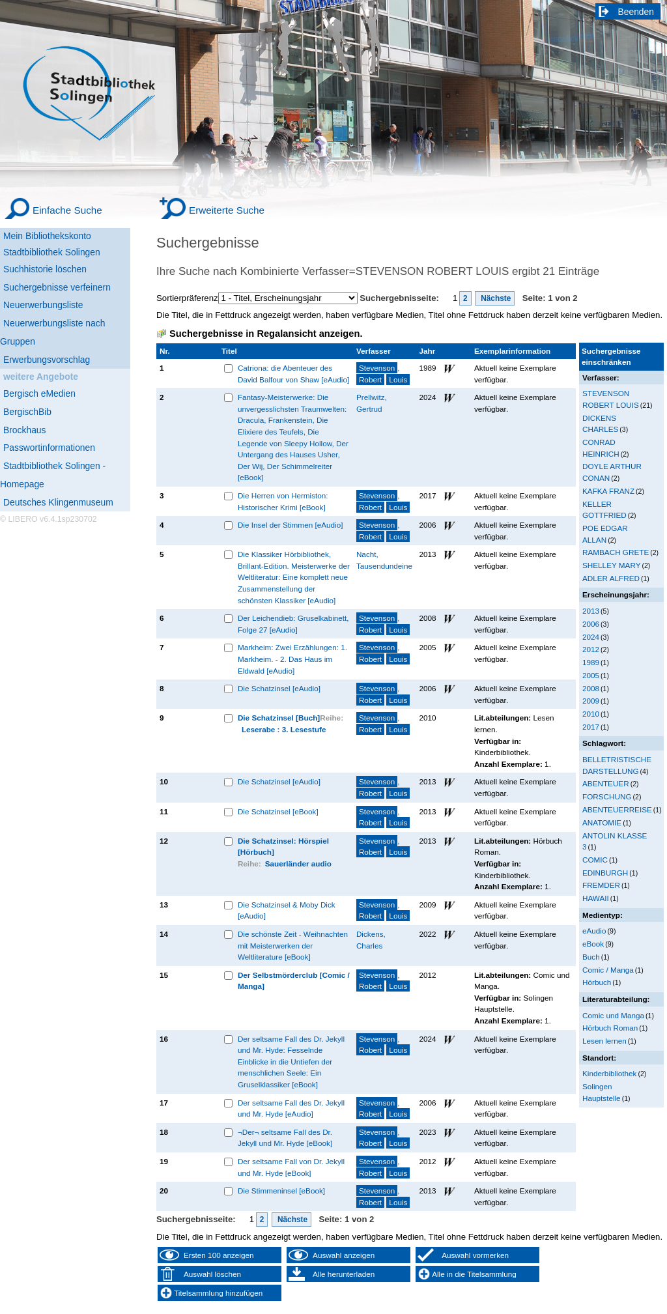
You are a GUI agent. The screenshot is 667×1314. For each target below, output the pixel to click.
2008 (590, 688)
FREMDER (601, 885)
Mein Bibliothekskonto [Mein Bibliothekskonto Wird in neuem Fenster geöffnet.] (47, 236)
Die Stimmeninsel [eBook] (281, 1190)
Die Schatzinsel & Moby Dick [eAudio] (286, 910)
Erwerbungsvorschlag (46, 359)
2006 (590, 624)
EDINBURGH (605, 872)
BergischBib (27, 412)
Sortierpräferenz (187, 298)
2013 (590, 611)
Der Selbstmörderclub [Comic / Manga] (294, 981)
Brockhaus (24, 430)
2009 (590, 700)
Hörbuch (596, 982)
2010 (590, 713)
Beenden (636, 12)
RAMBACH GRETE (615, 552)
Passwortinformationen (49, 447)
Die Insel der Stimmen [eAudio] (290, 525)
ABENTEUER (605, 783)
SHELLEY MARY (611, 565)
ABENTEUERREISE (617, 809)
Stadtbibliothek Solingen (51, 252)
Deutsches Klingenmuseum (58, 502)
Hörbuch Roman (610, 1027)
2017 (590, 726)
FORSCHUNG (607, 796)
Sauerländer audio (298, 863)
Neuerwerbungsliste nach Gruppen (52, 332)
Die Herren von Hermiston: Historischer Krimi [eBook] (283, 501)
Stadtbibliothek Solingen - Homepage (53, 475)
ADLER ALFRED (611, 578)
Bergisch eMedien (39, 393)
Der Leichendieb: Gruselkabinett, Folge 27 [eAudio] (293, 624)
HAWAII (595, 898)
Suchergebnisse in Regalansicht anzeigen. (265, 333)
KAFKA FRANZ (608, 491)
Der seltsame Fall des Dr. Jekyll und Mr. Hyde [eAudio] (291, 1108)
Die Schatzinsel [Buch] (279, 717)
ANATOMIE (601, 822)
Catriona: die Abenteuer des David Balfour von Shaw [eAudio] (293, 374)
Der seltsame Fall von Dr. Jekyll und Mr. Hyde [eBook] (291, 1167)
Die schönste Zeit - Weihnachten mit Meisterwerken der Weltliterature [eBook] (293, 945)
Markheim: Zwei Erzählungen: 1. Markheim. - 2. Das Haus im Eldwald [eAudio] (292, 658)
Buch (591, 956)
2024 (590, 637)
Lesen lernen (604, 1040)
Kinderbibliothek (609, 1073)
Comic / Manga (608, 969)
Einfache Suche (67, 210)
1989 (590, 662)
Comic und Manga (613, 1015)
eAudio (594, 930)
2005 (590, 675)
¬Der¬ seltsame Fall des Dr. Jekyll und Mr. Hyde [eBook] (285, 1138)
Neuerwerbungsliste (43, 305)
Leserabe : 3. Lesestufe (284, 729)
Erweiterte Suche (226, 210)
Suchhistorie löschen (45, 269)
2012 (590, 649)
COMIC (595, 859)
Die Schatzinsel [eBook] (278, 811)
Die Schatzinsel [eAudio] (279, 688)
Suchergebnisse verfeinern (57, 287)
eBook (593, 943)
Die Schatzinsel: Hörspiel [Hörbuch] (283, 846)
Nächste (495, 298)
